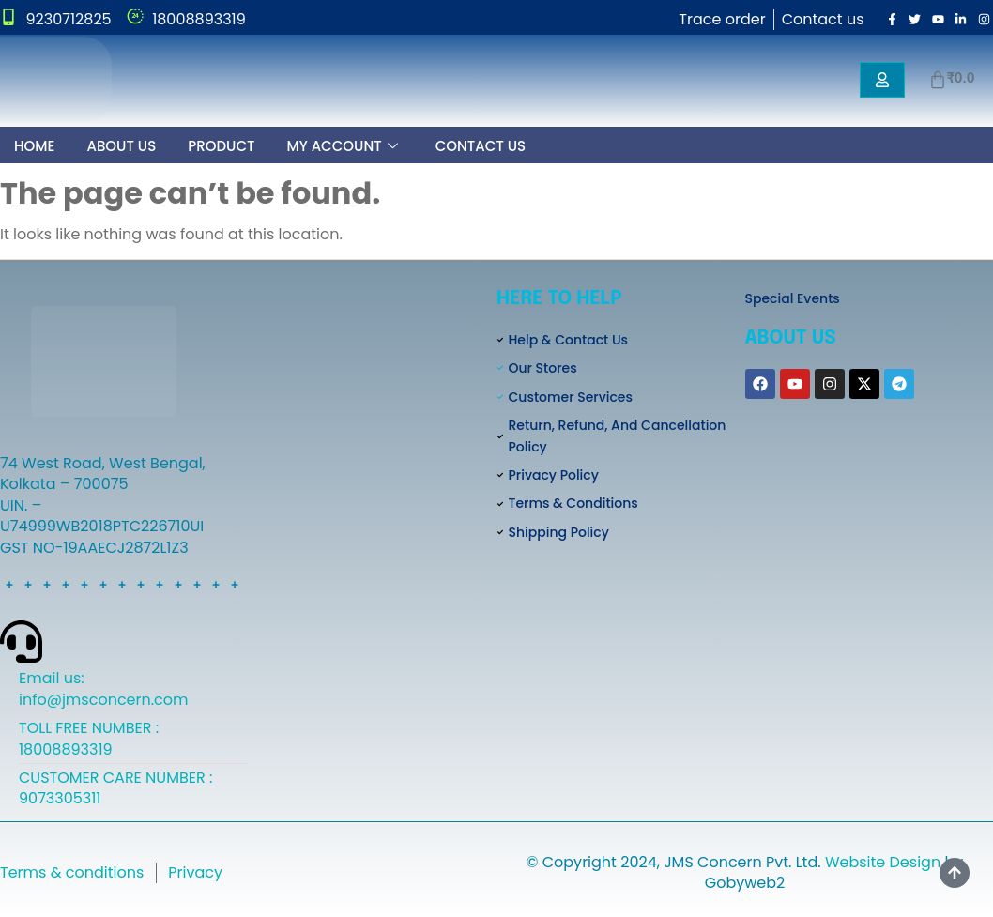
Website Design (882, 862)
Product (221, 146)
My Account (341, 146)
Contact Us (480, 146)
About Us (121, 146)
